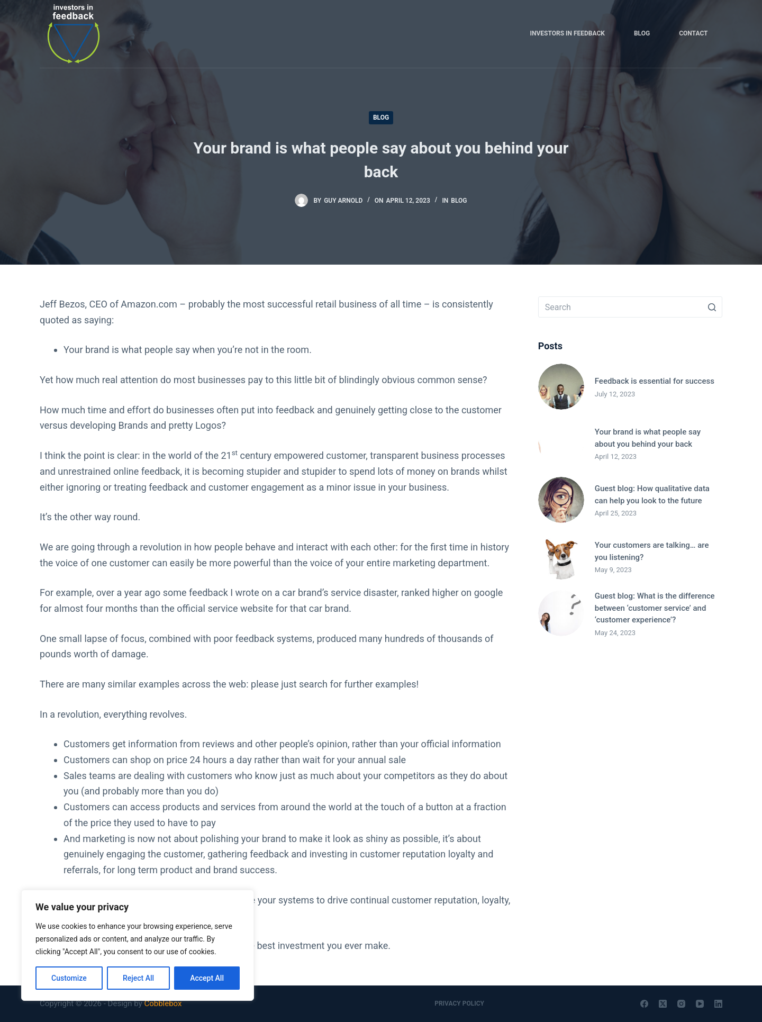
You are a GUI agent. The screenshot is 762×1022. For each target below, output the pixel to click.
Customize (69, 978)
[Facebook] (644, 1004)
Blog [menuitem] (642, 33)
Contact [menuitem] (693, 33)
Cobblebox (163, 1003)
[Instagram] (681, 1004)
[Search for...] (630, 307)
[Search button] (711, 307)
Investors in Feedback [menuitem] (567, 33)
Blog (381, 117)
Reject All (138, 978)
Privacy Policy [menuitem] (459, 1003)
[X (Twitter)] (663, 1004)
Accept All (207, 978)
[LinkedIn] (718, 1004)
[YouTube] (700, 1004)
